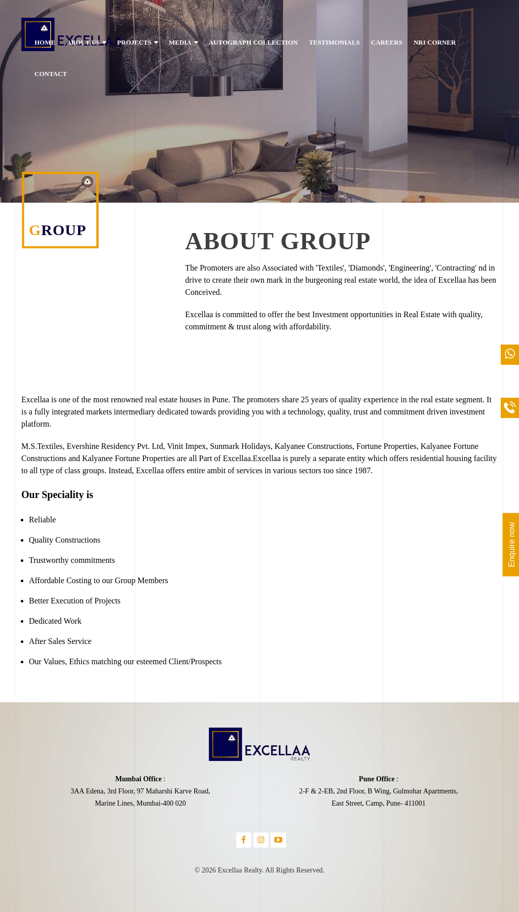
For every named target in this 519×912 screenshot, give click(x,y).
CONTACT (50, 74)
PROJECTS (134, 42)
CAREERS (386, 42)
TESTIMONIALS (334, 42)
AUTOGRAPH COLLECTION (253, 42)
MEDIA (180, 42)
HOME (44, 42)
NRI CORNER (435, 42)
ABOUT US (83, 42)
